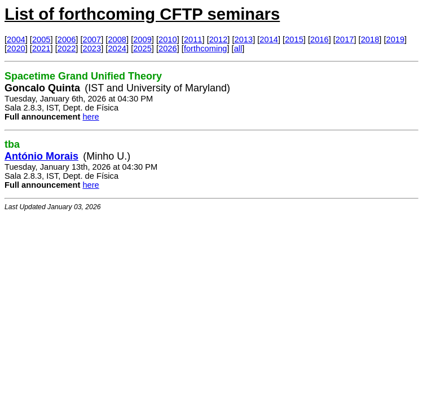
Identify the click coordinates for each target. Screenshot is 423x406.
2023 (92, 48)
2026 (167, 48)
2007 (92, 39)
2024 (117, 48)
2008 (117, 39)
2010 (167, 39)
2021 (41, 48)
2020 (16, 48)
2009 (142, 39)
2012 (218, 39)
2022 (67, 48)
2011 (193, 39)
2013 (244, 39)
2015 (294, 39)
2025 (142, 48)
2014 (268, 39)
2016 (319, 39)
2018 (370, 39)
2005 (41, 39)
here (90, 116)
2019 (395, 39)
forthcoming (205, 48)
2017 (345, 39)
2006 (67, 39)
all (238, 48)
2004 (16, 39)
